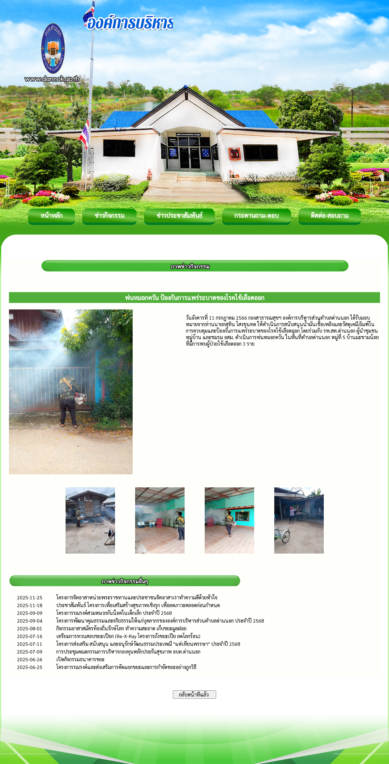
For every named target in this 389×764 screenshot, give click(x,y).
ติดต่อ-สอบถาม (329, 215)
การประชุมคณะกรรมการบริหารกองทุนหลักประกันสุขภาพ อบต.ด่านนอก (128, 651)
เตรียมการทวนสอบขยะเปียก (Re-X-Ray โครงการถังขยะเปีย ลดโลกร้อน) (128, 636)
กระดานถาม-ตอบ (256, 215)
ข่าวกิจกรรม (109, 215)
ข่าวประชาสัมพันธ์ (179, 215)
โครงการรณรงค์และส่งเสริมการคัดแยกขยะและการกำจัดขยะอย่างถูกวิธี (126, 667)
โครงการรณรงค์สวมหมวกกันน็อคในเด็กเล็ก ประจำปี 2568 (114, 613)
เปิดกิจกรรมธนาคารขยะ (80, 659)
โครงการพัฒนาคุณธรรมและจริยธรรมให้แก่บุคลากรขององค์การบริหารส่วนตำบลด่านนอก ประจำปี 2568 (160, 620)
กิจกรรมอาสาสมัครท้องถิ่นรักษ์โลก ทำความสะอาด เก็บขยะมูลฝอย (121, 628)
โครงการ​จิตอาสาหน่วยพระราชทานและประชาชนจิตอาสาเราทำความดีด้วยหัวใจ (136, 597)
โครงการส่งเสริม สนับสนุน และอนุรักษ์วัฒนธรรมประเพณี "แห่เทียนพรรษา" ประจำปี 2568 (148, 644)
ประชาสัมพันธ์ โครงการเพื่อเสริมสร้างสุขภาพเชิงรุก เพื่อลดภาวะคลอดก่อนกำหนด (138, 605)
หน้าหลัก (51, 215)
